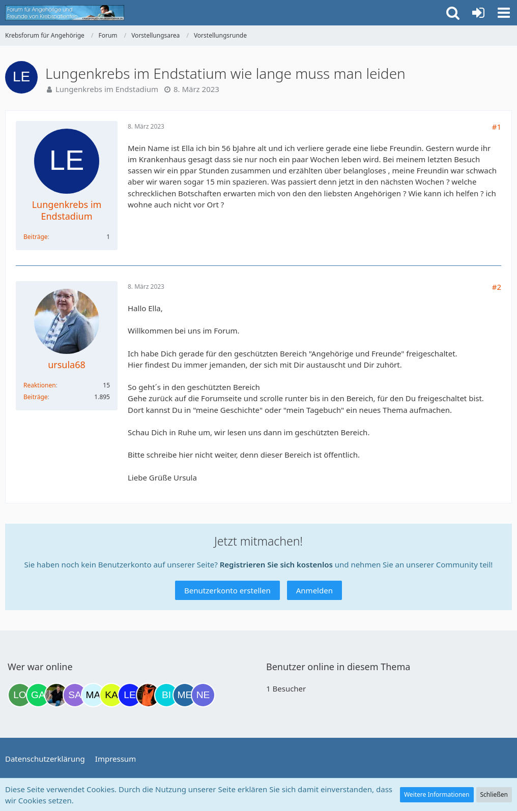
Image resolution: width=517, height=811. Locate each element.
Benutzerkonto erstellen (227, 590)
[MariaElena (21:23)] (93, 695)
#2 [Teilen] (496, 287)
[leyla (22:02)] (130, 695)
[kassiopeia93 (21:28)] (111, 695)
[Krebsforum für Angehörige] (64, 13)
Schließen (494, 794)
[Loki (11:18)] (20, 695)
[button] (504, 13)
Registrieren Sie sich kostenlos (276, 564)
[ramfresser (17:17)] (56, 695)
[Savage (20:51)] (75, 695)
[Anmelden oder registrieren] (478, 13)
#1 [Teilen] (496, 127)
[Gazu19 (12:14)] (38, 695)
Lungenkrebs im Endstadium (106, 89)
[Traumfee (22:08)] (148, 695)
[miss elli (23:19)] (185, 695)
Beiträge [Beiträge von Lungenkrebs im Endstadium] (35, 236)
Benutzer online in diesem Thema (338, 666)
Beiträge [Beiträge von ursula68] (35, 397)
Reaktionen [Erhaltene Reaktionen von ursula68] (39, 385)
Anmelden (314, 590)
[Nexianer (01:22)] (203, 695)
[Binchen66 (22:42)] (166, 695)
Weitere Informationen (437, 794)
